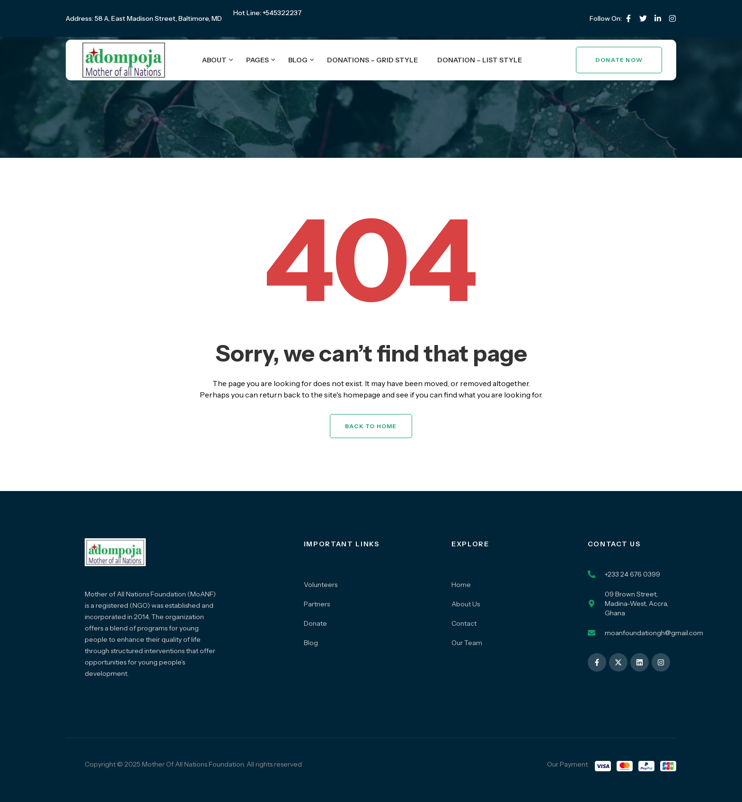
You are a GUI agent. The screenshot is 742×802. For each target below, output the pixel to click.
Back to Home (371, 426)
